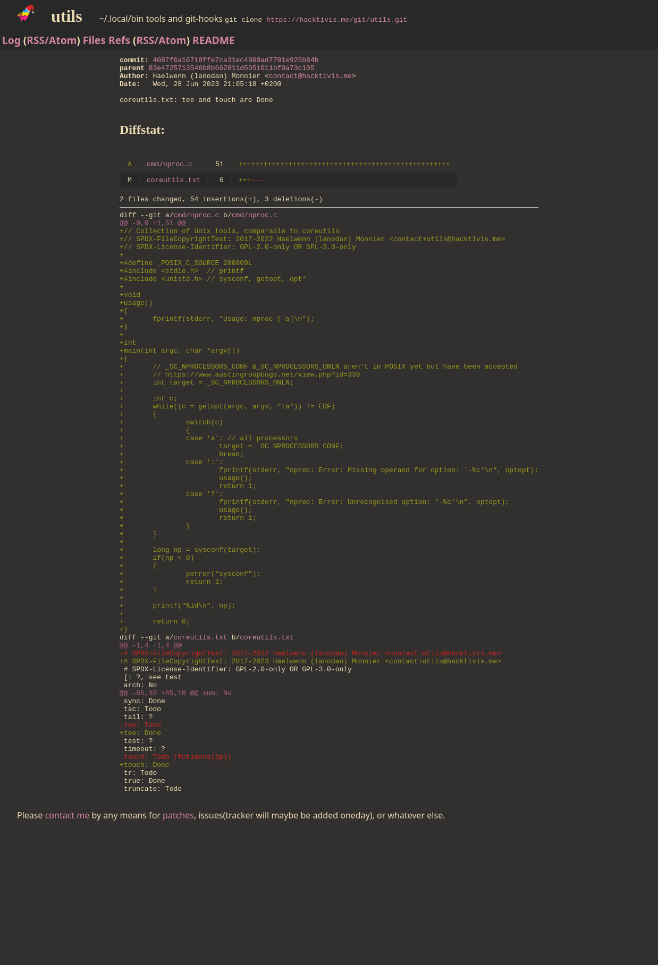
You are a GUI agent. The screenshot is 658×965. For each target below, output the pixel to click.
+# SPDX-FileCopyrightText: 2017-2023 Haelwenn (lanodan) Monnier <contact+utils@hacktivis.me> (310, 769)
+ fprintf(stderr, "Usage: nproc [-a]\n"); (217, 358)
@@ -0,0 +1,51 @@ (153, 243)
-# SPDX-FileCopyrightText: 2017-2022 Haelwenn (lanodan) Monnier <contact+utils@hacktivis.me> (310, 759)
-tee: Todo (140, 845)
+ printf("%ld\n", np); (177, 702)
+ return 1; (188, 558)
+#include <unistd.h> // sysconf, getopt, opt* (213, 310)
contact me (67, 949)
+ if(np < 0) (157, 645)
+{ (124, 348)
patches (178, 949)
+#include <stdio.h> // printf (182, 300)
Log (11, 40)
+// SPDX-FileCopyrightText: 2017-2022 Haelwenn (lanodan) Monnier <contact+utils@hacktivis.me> (312, 262)
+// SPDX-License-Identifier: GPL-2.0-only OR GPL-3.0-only (238, 272)
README (213, 40)
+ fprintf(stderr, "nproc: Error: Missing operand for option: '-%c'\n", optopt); (329, 539)
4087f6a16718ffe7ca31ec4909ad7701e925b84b (236, 61)
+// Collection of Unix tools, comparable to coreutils (229, 253)
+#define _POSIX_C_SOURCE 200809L (186, 291)
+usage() (136, 339)
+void (130, 329)
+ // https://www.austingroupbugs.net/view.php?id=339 (240, 425)
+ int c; (149, 453)
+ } (155, 606)
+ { (138, 472)
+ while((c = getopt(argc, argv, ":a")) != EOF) (227, 463)
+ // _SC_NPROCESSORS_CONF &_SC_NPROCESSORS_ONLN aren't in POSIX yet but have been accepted (319, 415)
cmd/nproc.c (169, 178)
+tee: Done (140, 855)
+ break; (182, 520)
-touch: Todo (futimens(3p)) (176, 884)
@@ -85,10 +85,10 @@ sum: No (176, 807)
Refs (119, 40)
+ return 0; (155, 721)
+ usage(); (186, 549)
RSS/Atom (52, 40)
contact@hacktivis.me (310, 80)
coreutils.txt (173, 195)
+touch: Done (145, 893)
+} (124, 367)
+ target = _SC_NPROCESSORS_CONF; (231, 511)
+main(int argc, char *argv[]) (180, 396)
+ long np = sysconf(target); (190, 635)
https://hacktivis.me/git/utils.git (336, 19)
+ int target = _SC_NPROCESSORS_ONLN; (207, 434)
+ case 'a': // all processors (209, 501)
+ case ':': (171, 530)
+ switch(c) (171, 482)
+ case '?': (171, 568)
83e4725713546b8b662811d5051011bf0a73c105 (232, 70)
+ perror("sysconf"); (190, 664)
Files (94, 40)
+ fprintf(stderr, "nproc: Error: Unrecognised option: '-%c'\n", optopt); (314, 578)
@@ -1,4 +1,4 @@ (151, 750)
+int (128, 386)
